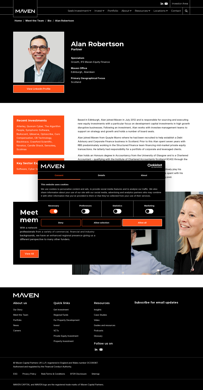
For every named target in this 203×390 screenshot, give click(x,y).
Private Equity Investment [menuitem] (66, 336)
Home (18, 21)
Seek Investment (78, 10)
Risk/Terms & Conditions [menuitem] (53, 373)
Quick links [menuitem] (62, 303)
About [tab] (144, 175)
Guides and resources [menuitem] (104, 325)
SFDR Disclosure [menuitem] (78, 373)
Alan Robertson (64, 21)
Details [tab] (101, 175)
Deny (60, 222)
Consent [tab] (59, 175)
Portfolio (113, 10)
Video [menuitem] (97, 320)
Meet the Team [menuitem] (20, 314)
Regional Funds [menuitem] (61, 314)
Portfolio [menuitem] (17, 320)
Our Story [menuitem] (17, 309)
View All (29, 253)
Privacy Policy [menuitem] (29, 373)
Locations (159, 10)
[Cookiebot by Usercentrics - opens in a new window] (149, 166)
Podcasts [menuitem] (98, 330)
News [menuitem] (16, 325)
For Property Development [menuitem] (66, 320)
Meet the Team (34, 21)
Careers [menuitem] (17, 330)
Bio (49, 21)
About (125, 10)
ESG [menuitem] (15, 373)
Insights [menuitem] (97, 309)
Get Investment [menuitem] (61, 309)
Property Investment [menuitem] (64, 341)
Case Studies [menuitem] (100, 314)
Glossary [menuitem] (98, 336)
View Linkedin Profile (38, 88)
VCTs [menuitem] (56, 330)
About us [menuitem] (20, 303)
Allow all (142, 222)
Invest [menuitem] (56, 325)
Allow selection (101, 222)
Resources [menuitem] (102, 303)
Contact (176, 10)
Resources (141, 10)
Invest (98, 10)
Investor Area (180, 3)
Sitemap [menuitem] (96, 373)
